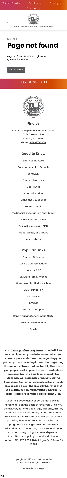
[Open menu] (7, 22)
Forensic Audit (33, 206)
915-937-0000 (37, 142)
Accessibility (33, 239)
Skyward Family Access (33, 276)
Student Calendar (33, 257)
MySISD (33, 303)
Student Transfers (33, 180)
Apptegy (39, 468)
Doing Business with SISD (33, 226)
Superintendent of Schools (33, 167)
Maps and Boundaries (33, 200)
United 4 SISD (33, 270)
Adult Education (33, 193)
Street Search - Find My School (33, 283)
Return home (16, 69)
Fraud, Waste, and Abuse (33, 232)
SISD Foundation (33, 290)
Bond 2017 (33, 173)
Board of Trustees (33, 160)
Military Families (11, 3)
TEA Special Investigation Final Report (33, 213)
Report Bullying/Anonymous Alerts (33, 316)
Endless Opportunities (33, 219)
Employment (57, 3)
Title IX (33, 329)
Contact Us (33, 8)
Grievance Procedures (33, 322)
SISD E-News (33, 296)
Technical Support (33, 309)
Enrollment (35, 3)
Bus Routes (33, 187)
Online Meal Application (33, 263)
